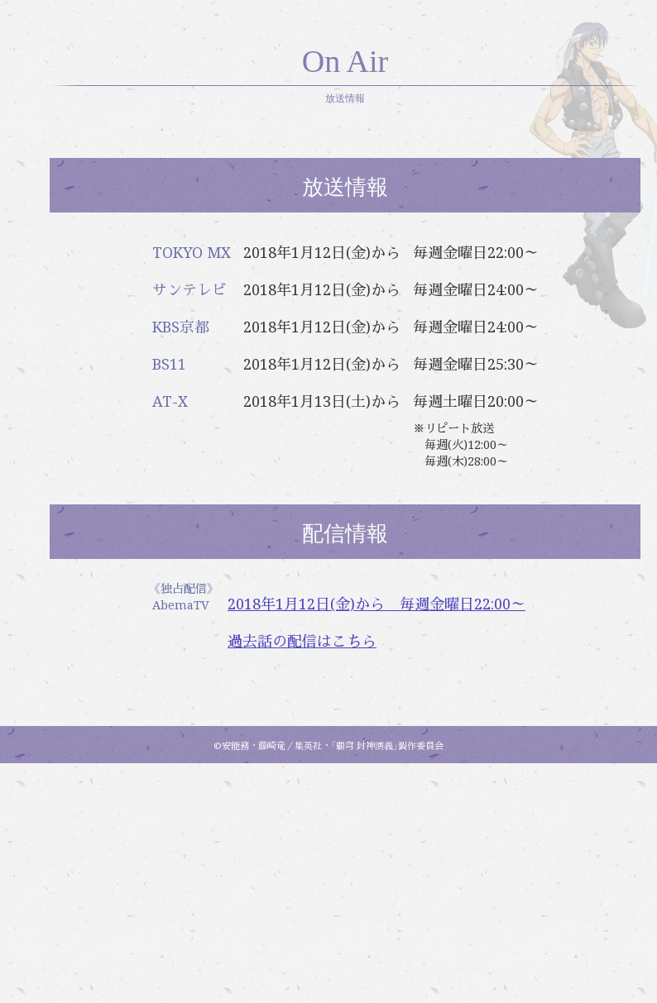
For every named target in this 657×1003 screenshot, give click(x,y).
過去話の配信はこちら (421, 881)
